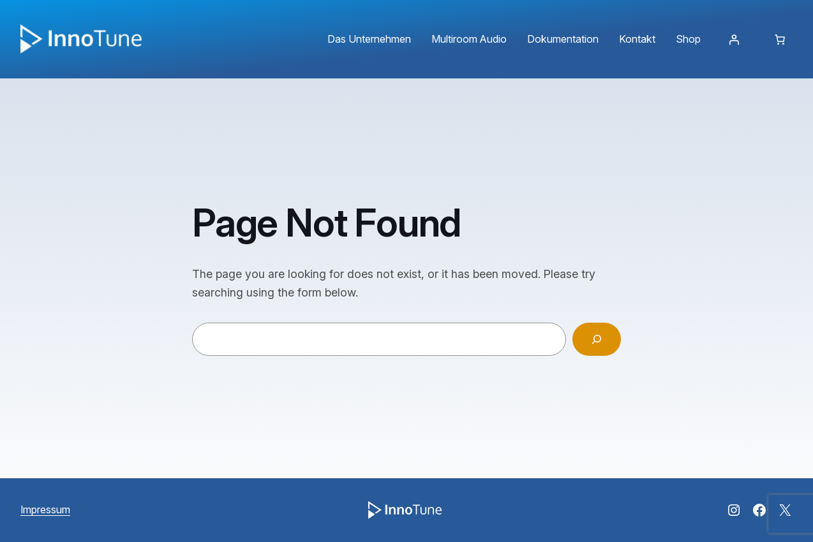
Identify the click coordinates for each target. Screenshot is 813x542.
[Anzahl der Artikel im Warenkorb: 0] (780, 39)
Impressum (45, 509)
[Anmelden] (734, 39)
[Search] (596, 339)
